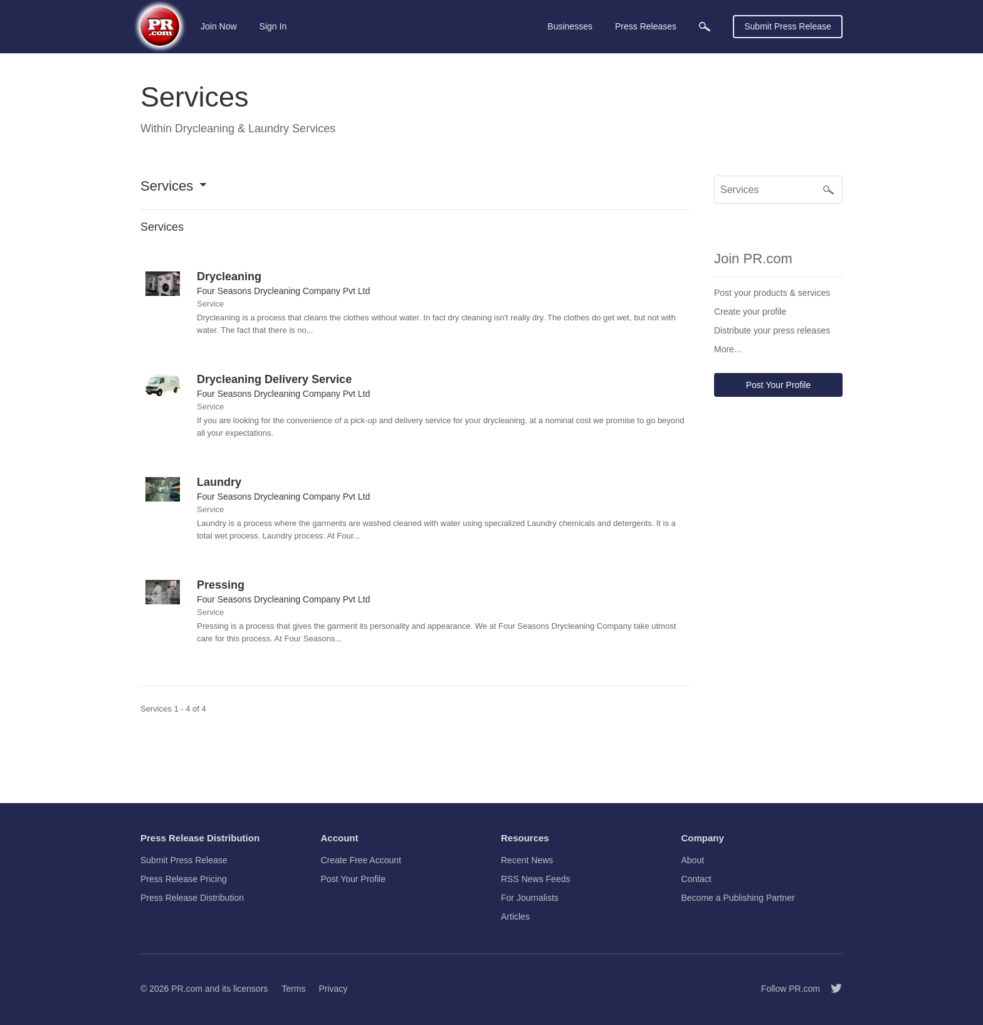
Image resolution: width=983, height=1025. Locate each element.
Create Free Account (361, 860)
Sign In (273, 26)
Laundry (219, 482)
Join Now (219, 26)
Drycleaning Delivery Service (274, 379)
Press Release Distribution (192, 898)
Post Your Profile (778, 385)
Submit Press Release (787, 26)
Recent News (527, 860)
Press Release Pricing (183, 879)
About (693, 860)
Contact (696, 879)
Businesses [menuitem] (569, 26)
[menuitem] (704, 26)
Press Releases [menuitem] (645, 26)
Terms (293, 988)
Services (166, 186)
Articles (515, 917)
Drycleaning (229, 276)
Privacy (332, 988)
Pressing (220, 585)
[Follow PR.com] (831, 989)
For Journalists (530, 898)
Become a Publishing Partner (738, 898)
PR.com (186, 989)
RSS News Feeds (535, 879)
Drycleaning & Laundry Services (255, 128)
